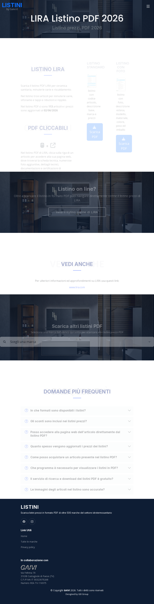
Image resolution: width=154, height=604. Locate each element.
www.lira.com (77, 290)
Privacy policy (28, 547)
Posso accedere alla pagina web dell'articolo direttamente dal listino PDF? (72, 437)
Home (24, 536)
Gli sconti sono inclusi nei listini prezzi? (56, 425)
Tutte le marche (29, 542)
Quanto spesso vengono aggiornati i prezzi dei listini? (66, 450)
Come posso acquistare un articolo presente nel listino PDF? (71, 461)
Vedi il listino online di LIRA (77, 212)
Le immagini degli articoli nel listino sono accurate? (65, 493)
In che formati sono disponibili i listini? (55, 414)
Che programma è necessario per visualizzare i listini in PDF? (71, 472)
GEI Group (83, 594)
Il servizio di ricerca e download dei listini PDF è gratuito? (69, 482)
